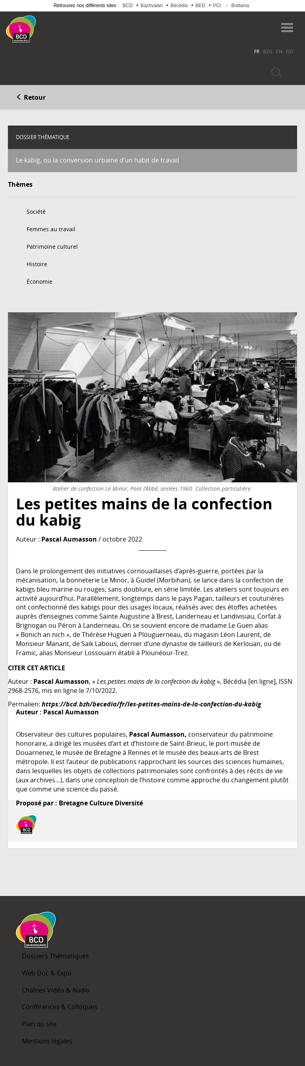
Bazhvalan (152, 5)
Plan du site (39, 1024)
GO (289, 51)
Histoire (37, 264)
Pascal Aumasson (69, 539)
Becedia (67, 25)
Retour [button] (31, 97)
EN (279, 51)
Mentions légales (47, 1041)
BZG (267, 51)
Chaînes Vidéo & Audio (56, 990)
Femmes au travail (51, 229)
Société (36, 211)
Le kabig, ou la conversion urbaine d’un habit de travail (97, 160)
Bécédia (178, 5)
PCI (217, 5)
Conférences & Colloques (59, 1006)
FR (256, 51)
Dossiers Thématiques (55, 956)
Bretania (240, 5)
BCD (128, 5)
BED (200, 5)
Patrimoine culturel (52, 246)
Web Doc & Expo (46, 973)
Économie (39, 281)
